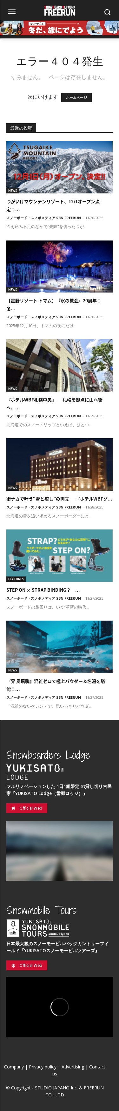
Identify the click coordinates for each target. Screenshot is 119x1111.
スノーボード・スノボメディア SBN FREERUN (43, 217)
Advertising (73, 1067)
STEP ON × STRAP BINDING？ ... (43, 590)
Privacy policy (42, 1067)
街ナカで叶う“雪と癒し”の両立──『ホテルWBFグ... (59, 498)
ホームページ (76, 98)
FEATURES (16, 579)
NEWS (12, 190)
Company (14, 1067)
